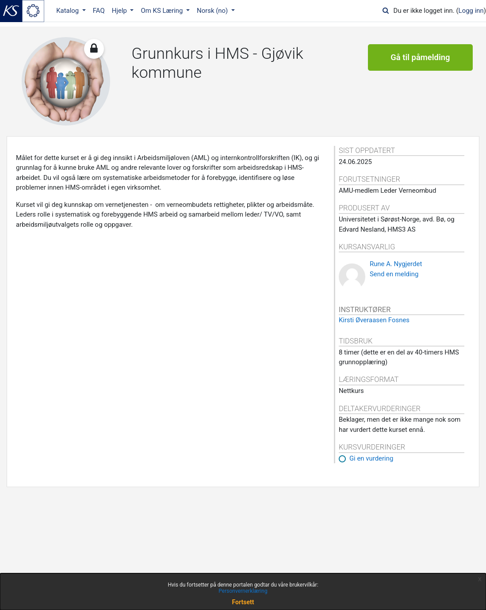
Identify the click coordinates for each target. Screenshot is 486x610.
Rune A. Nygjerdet (396, 264)
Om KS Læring (162, 11)
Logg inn (471, 11)
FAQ (99, 11)
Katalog (68, 11)
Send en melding (394, 274)
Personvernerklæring (242, 591)
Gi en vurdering (371, 458)
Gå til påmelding (420, 57)
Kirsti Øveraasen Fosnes (374, 320)
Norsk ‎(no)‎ (213, 11)
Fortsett (243, 602)
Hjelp (120, 11)
